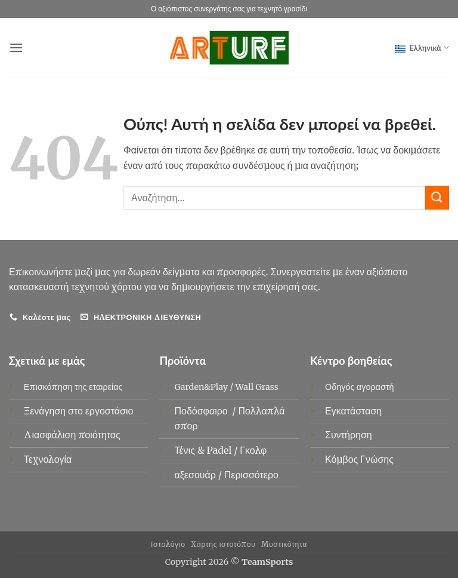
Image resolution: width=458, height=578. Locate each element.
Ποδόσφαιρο (202, 411)
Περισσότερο (251, 475)
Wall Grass (257, 387)
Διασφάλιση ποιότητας (72, 435)
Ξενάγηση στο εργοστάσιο (79, 411)
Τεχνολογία (48, 459)
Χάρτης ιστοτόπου (223, 544)
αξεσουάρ (196, 475)
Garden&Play (201, 387)
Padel (220, 450)
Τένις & (190, 450)
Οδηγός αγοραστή (359, 387)
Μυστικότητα (284, 544)
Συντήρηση (348, 435)
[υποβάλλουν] (437, 197)
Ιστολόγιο (168, 544)
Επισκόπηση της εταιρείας (73, 387)
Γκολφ (254, 450)
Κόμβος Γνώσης (359, 459)
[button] (16, 47)
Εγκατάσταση (353, 411)
